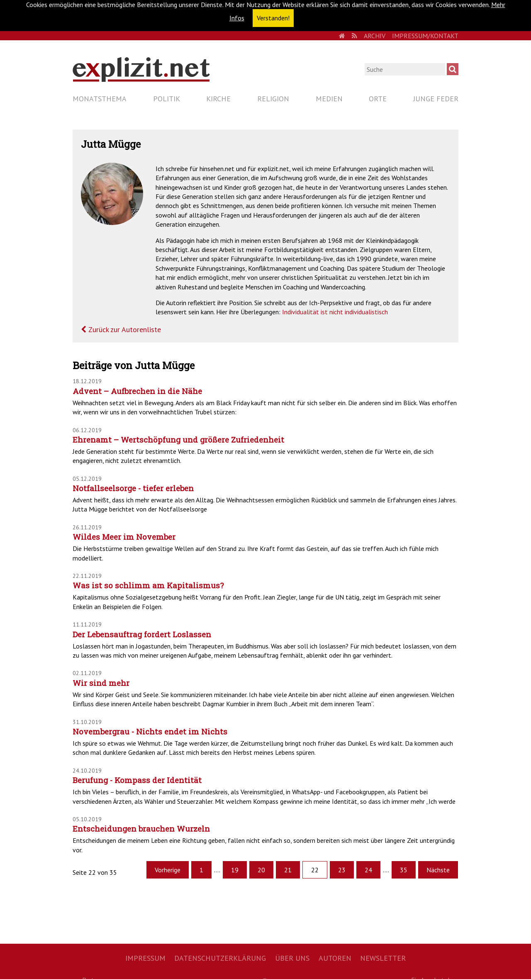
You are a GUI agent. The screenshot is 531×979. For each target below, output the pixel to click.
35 (403, 870)
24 (368, 870)
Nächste (438, 870)
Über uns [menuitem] (292, 958)
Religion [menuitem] (273, 98)
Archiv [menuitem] (374, 36)
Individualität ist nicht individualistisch (335, 312)
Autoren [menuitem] (335, 958)
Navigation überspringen (72, 91)
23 (342, 870)
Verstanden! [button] (273, 18)
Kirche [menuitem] (218, 98)
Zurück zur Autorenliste (123, 329)
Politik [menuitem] (166, 98)
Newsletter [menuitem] (383, 958)
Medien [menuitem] (329, 98)
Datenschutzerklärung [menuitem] (220, 958)
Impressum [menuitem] (145, 958)
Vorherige (167, 870)
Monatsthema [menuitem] (100, 98)
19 (235, 870)
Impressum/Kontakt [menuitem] (425, 36)
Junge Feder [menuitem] (435, 98)
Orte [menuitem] (378, 98)
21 (288, 870)
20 (261, 870)
